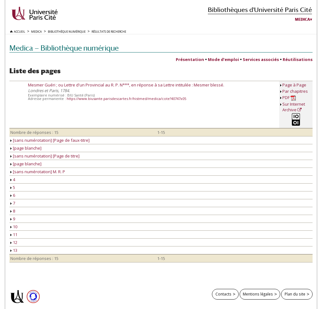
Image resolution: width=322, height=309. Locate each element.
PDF (289, 98)
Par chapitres (295, 91)
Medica (302, 19)
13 (13, 250)
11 (13, 234)
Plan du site (295, 293)
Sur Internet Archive (293, 107)
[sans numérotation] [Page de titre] (45, 156)
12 (13, 242)
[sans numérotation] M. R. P (37, 171)
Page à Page (294, 85)
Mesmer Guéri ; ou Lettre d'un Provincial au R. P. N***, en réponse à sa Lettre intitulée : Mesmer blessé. (126, 85)
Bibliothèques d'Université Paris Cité (260, 9)
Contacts (223, 293)
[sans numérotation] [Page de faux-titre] (50, 140)
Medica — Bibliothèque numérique (64, 48)
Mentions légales (258, 293)
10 (13, 226)
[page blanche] (26, 148)
